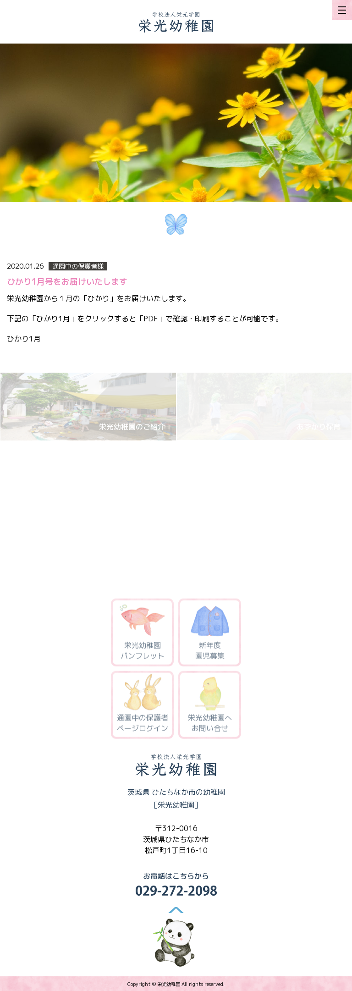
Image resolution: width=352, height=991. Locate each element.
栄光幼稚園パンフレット (142, 633)
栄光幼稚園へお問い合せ (210, 706)
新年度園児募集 (210, 633)
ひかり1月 (24, 339)
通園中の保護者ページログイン (142, 706)
